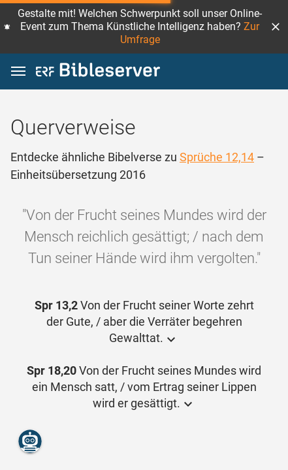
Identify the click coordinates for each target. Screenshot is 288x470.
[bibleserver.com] (98, 72)
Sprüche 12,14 (217, 157)
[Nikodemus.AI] (30, 441)
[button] (275, 26)
